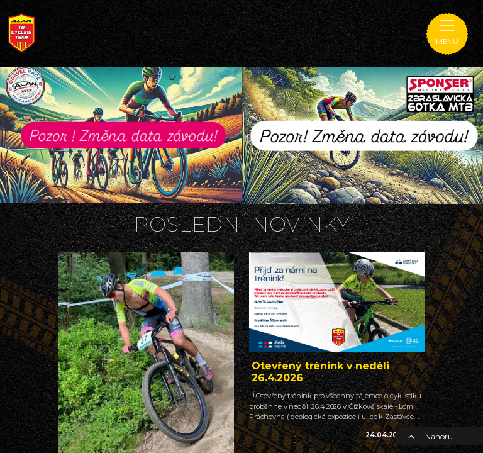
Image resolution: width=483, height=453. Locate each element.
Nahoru (430, 436)
